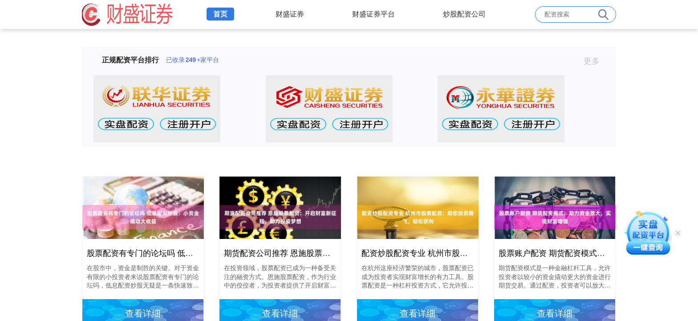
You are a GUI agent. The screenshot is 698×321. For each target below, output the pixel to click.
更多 (595, 61)
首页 (220, 14)
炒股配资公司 (464, 14)
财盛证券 (290, 14)
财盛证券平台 (373, 14)
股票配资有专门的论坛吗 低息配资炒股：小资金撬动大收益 (192, 253)
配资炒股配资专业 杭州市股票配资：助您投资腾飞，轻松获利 (470, 253)
